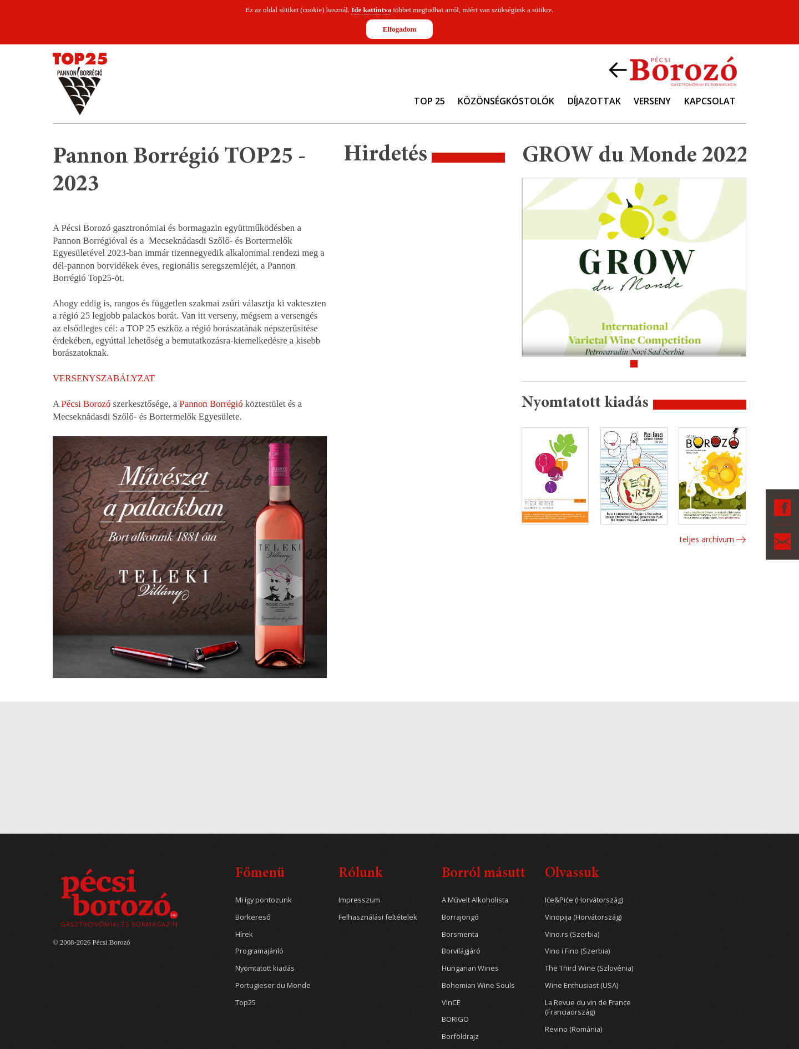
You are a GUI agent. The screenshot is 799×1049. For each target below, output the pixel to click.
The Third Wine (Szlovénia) (589, 968)
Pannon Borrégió (210, 404)
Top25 (245, 1002)
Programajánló (259, 951)
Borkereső (253, 917)
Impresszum (359, 900)
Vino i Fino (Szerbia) (577, 951)
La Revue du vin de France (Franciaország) (588, 1007)
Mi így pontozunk (263, 900)
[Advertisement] (424, 346)
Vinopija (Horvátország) (583, 917)
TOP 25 (429, 101)
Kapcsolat (710, 101)
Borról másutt (483, 874)
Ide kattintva (371, 10)
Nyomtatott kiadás (265, 968)
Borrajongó (460, 917)
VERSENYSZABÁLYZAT (104, 378)
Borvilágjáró (461, 951)
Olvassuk (572, 874)
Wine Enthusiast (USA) (581, 985)
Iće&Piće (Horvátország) (584, 900)
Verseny (652, 101)
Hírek (244, 934)
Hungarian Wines (470, 968)
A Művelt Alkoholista (475, 900)
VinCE (451, 1002)
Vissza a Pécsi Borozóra (673, 70)
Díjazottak (594, 101)
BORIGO (455, 1019)
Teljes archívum (706, 539)
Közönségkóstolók (506, 101)
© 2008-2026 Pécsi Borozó (91, 942)
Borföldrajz (460, 1036)
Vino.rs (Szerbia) (572, 934)
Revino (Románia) (573, 1029)
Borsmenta (460, 934)
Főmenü (260, 874)
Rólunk (360, 874)
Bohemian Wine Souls (478, 985)
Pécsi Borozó (85, 404)
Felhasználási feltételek (377, 917)
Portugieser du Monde (273, 985)
